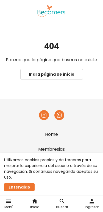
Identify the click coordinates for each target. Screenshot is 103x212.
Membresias (51, 149)
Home (51, 134)
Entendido (19, 187)
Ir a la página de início (51, 74)
